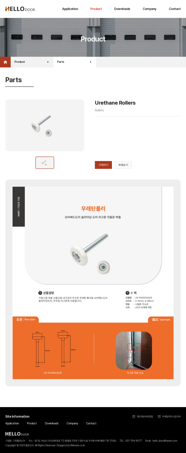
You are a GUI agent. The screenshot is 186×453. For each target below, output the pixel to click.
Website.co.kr (77, 445)
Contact (175, 9)
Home (5, 62)
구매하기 (103, 165)
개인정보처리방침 (143, 416)
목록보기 (123, 165)
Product (96, 9)
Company (149, 9)
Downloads (122, 9)
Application (70, 9)
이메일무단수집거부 (169, 416)
